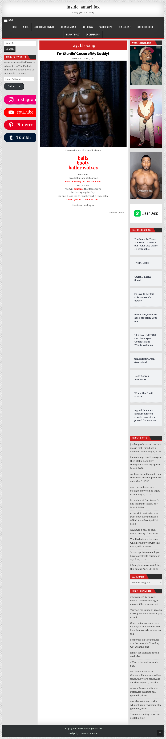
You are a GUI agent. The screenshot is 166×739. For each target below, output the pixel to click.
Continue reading (83, 205)
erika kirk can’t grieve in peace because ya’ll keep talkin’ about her (144, 517)
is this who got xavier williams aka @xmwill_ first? (144, 692)
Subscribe (14, 86)
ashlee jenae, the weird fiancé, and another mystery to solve (145, 679)
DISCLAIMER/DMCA (68, 27)
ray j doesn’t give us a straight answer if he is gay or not (145, 491)
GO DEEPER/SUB (93, 34)
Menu (11, 20)
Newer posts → (118, 212)
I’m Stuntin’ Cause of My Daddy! (83, 53)
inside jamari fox (83, 7)
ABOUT (26, 27)
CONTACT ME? (125, 27)
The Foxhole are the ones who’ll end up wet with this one (145, 543)
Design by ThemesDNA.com (83, 733)
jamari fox (76, 58)
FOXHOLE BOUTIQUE (145, 27)
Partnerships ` (106, 27)
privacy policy (73, 34)
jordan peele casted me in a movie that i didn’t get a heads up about (145, 448)
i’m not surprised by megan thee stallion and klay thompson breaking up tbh (145, 461)
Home (15, 27)
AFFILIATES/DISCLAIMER (44, 27)
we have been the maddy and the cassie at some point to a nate (146, 478)
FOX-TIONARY (87, 27)
